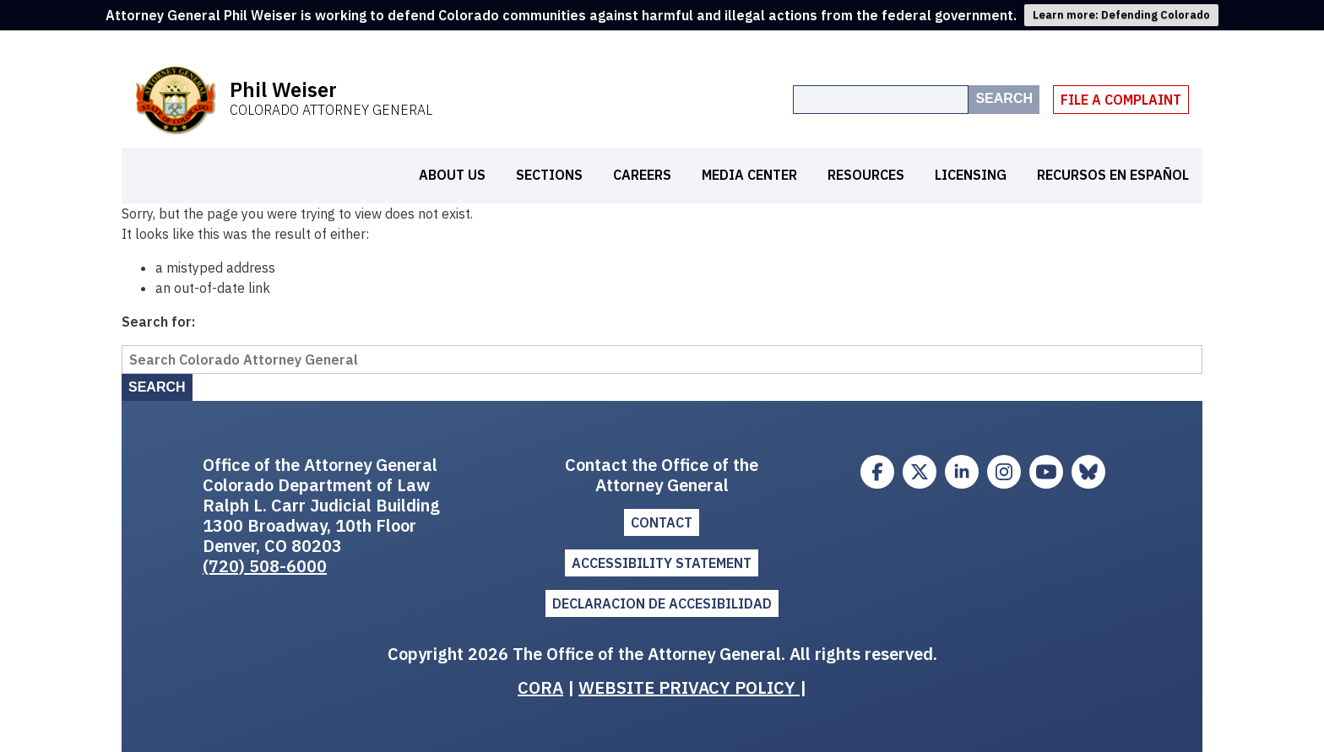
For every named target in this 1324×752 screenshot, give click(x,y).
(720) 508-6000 (265, 566)
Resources (866, 174)
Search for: (158, 321)
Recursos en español (1113, 174)
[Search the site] (881, 99)
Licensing (971, 174)
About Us (452, 174)
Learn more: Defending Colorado (1121, 15)
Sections (549, 174)
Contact (661, 522)
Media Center (749, 174)
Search (1004, 98)
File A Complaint (1121, 99)
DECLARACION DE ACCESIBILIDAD (662, 603)
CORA (540, 687)
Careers (642, 174)
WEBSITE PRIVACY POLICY (689, 687)
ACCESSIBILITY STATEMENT (662, 563)
